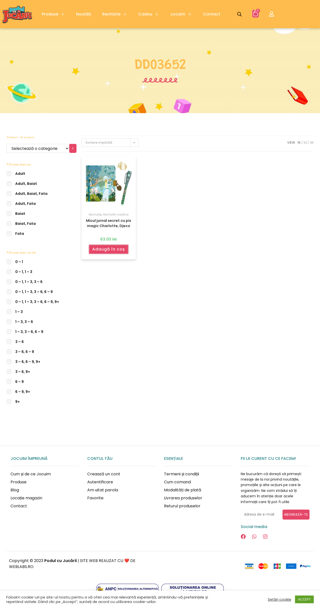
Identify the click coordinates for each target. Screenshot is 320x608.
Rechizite (114, 14)
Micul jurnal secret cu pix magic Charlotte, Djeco (108, 223)
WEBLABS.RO (21, 567)
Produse (53, 14)
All (312, 142)
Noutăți (83, 14)
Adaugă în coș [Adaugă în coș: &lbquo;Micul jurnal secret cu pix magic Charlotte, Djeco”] (108, 249)
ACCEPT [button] (304, 599)
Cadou (148, 14)
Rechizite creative (115, 214)
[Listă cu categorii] (37, 148)
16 (299, 142)
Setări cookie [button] (279, 599)
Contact (211, 14)
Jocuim (181, 14)
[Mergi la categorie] (72, 148)
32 (305, 142)
